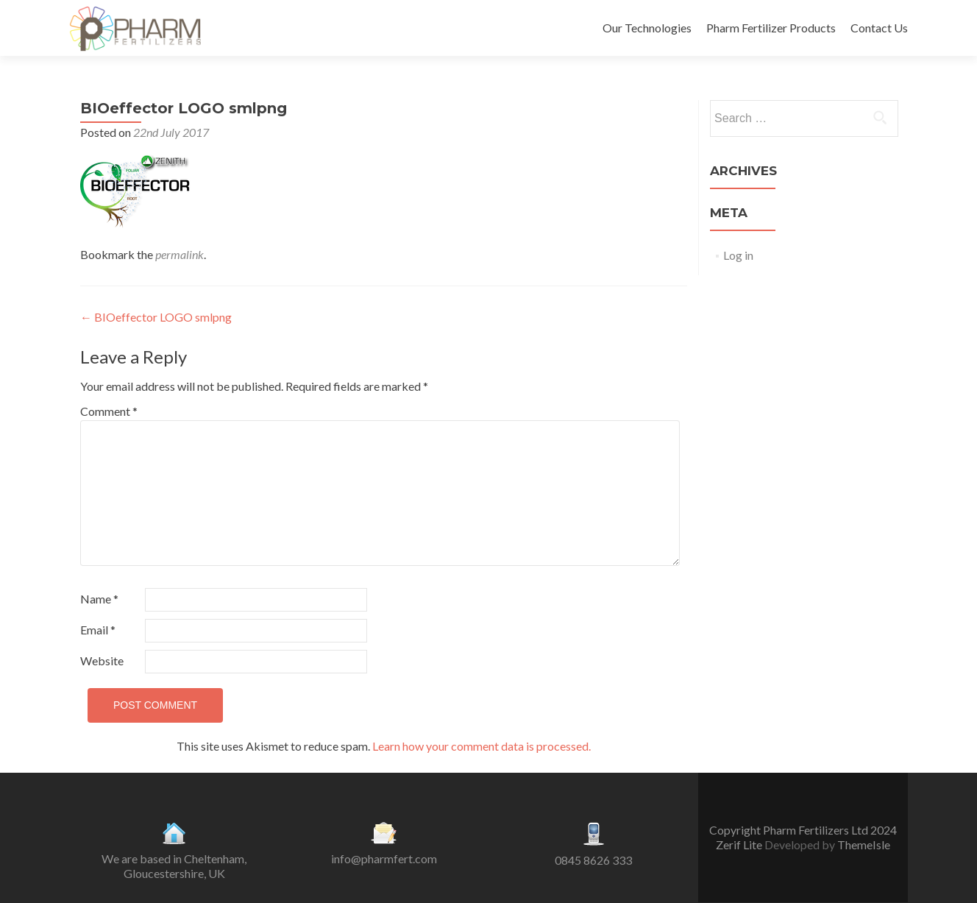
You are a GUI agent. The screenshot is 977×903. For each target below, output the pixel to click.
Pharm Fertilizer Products (771, 28)
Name (99, 599)
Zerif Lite (740, 844)
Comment (109, 411)
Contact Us (879, 28)
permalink (179, 254)
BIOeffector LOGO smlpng (156, 317)
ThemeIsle (863, 844)
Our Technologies (647, 28)
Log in (738, 255)
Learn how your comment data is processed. (481, 746)
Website (102, 660)
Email (98, 630)
